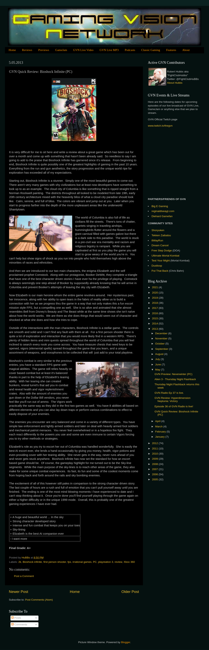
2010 (155, 453)
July (158, 359)
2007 (155, 469)
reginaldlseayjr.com (163, 211)
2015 (155, 318)
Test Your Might (161, 260)
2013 (155, 328)
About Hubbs (174, 82)
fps (69, 561)
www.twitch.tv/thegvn (160, 125)
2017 (155, 307)
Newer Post (18, 592)
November (161, 338)
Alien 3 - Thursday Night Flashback (175, 379)
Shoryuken (158, 230)
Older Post (130, 592)
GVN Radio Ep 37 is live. (169, 392)
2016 (155, 313)
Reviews (27, 50)
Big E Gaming (160, 206)
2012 (155, 443)
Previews (43, 50)
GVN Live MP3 (109, 50)
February (161, 431)
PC (95, 561)
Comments (19, 624)
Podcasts (130, 50)
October (160, 343)
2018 (155, 302)
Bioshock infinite (32, 561)
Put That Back (160, 270)
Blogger (125, 642)
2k (19, 561)
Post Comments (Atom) (39, 599)
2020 (155, 292)
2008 (155, 464)
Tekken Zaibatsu (161, 235)
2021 (155, 287)
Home (12, 50)
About (186, 50)
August (159, 354)
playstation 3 (105, 561)
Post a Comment (24, 576)
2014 (155, 323)
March (159, 426)
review (118, 561)
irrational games (82, 561)
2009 (155, 458)
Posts (16, 617)
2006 (155, 474)
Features (171, 50)
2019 (155, 297)
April (158, 421)
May (158, 369)
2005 (155, 479)
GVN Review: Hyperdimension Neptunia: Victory (172, 399)
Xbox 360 (129, 561)
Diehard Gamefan (162, 216)
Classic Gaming (150, 50)
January (160, 436)
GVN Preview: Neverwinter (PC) (173, 374)
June (158, 364)
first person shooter (54, 561)
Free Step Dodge (162, 250)
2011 (155, 448)
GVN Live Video (83, 50)
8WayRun (157, 240)
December (161, 333)
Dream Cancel (160, 245)
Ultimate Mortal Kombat (165, 255)
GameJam (61, 50)
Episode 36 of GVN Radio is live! (174, 406)
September (162, 348)
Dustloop (157, 265)
